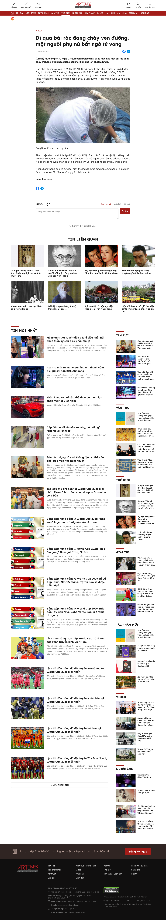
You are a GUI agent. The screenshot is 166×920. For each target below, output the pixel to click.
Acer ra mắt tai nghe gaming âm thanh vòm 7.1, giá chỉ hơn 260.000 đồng (75, 369)
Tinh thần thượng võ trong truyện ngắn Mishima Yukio (136, 271)
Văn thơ (55, 13)
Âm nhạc (110, 13)
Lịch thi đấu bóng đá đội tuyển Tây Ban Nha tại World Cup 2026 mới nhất (77, 760)
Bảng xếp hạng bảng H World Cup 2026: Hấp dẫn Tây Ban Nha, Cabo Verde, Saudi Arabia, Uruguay (76, 612)
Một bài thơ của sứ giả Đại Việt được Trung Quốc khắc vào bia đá (138, 309)
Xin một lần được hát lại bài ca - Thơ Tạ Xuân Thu (145, 679)
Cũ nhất (127, 204)
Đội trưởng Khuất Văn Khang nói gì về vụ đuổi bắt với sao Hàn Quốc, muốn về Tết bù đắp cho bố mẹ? (145, 595)
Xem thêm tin (61, 785)
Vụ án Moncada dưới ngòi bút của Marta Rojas (26, 307)
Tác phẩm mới (127, 624)
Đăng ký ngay (138, 851)
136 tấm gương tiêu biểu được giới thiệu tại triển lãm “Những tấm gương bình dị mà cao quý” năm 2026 (146, 812)
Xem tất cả (106, 204)
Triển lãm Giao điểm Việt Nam (144, 776)
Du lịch (100, 13)
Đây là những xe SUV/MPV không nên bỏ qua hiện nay (144, 737)
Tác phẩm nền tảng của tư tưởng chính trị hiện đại (146, 648)
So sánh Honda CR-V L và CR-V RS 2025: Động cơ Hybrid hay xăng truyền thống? (145, 723)
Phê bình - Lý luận (139, 866)
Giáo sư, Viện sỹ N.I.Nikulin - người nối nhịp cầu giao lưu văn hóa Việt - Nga (63, 273)
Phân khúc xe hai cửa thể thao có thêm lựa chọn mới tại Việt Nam (74, 399)
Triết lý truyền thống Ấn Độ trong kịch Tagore (62, 307)
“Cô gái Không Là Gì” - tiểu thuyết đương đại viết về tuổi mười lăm (26, 273)
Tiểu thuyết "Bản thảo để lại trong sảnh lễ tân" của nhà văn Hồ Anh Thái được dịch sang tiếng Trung (145, 466)
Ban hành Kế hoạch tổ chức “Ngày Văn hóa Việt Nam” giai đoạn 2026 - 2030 (145, 361)
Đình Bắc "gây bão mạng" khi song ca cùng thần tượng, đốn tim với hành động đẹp (145, 609)
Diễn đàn (80, 878)
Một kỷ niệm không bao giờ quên (146, 791)
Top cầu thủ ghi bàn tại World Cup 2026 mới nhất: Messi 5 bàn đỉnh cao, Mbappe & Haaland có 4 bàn (77, 492)
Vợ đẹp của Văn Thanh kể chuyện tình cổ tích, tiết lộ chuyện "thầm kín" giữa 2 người (145, 562)
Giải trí (123, 552)
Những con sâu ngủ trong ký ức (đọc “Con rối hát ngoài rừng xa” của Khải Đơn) (146, 433)
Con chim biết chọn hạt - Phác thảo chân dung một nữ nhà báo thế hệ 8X (146, 448)
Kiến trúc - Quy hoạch (37, 13)
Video (121, 697)
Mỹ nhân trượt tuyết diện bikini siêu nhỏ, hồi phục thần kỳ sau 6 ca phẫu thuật (75, 339)
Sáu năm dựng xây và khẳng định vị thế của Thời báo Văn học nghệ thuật (75, 459)
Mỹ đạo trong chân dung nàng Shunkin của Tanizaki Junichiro (101, 271)
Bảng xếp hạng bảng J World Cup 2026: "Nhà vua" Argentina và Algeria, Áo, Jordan (76, 520)
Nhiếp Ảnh (77, 13)
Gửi (125, 211)
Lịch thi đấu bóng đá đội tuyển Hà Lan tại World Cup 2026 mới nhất (74, 730)
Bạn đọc (145, 13)
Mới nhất (117, 204)
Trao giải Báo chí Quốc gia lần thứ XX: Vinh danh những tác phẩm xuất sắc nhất (145, 377)
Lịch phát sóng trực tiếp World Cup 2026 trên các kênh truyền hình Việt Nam (76, 640)
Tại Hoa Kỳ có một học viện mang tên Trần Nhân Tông (99, 307)
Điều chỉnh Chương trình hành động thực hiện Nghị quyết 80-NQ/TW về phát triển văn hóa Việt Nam (146, 393)
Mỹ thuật (90, 13)
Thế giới (65, 13)
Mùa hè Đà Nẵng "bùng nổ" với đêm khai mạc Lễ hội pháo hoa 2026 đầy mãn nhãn (146, 826)
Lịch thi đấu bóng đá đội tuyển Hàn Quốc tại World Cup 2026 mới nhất (76, 670)
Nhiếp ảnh (124, 769)
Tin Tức (19, 13)
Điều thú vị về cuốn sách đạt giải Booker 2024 (146, 663)
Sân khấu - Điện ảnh (127, 13)
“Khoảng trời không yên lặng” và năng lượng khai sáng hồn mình (146, 416)
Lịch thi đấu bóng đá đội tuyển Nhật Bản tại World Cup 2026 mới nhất (75, 700)
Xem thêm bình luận (84, 226)
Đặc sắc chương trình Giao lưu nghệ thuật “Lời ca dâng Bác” (146, 577)
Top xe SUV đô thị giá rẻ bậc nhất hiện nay (145, 751)
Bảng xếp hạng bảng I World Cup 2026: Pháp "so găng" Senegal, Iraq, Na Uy (76, 550)
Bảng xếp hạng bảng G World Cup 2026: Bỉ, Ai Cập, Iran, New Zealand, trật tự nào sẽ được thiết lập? (76, 582)
